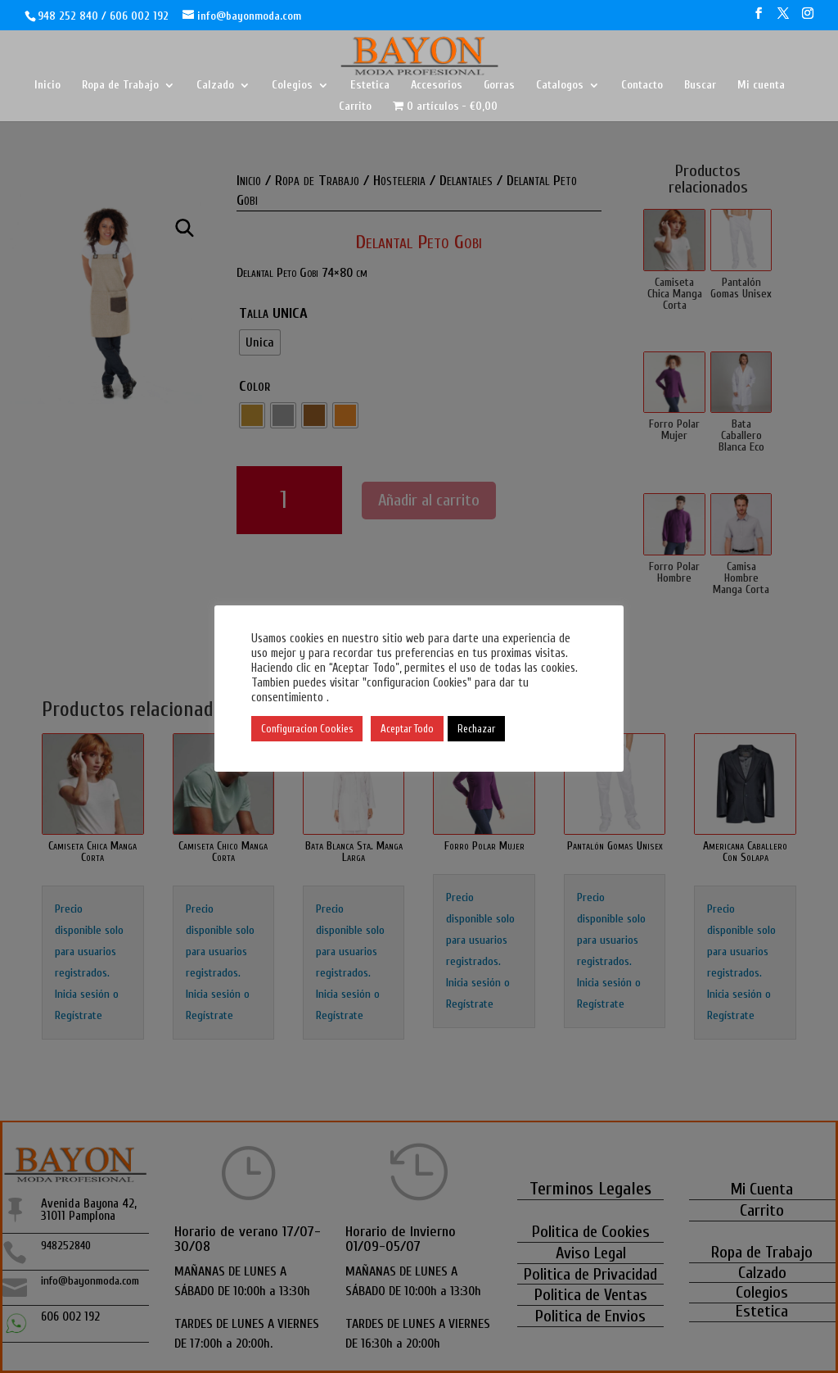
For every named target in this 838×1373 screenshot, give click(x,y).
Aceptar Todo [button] (407, 729)
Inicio (47, 85)
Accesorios (436, 85)
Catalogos (559, 85)
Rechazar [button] (476, 729)
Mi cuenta (761, 85)
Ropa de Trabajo (120, 85)
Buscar (700, 85)
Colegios (292, 85)
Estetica (370, 85)
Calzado (215, 85)
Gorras (499, 85)
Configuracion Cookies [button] (307, 729)
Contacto (642, 85)
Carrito (355, 107)
